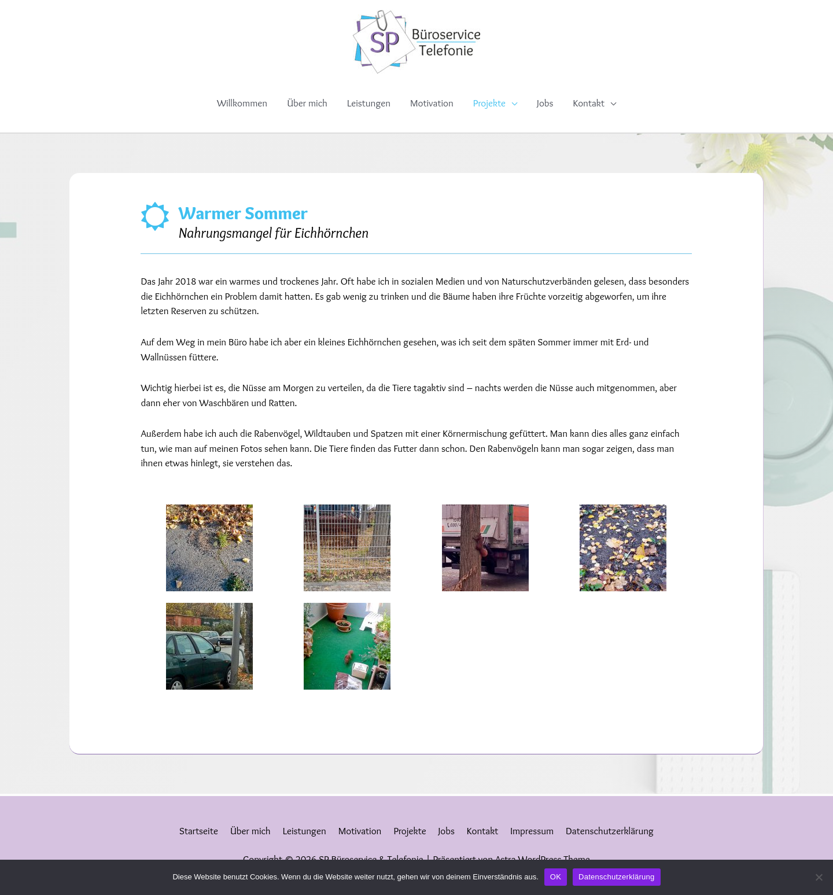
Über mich (307, 103)
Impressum (532, 831)
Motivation (432, 103)
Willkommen (242, 103)
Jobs (545, 103)
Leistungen (368, 103)
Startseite (198, 831)
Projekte (489, 103)
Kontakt (588, 103)
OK (555, 876)
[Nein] (818, 877)
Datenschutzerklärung (610, 831)
